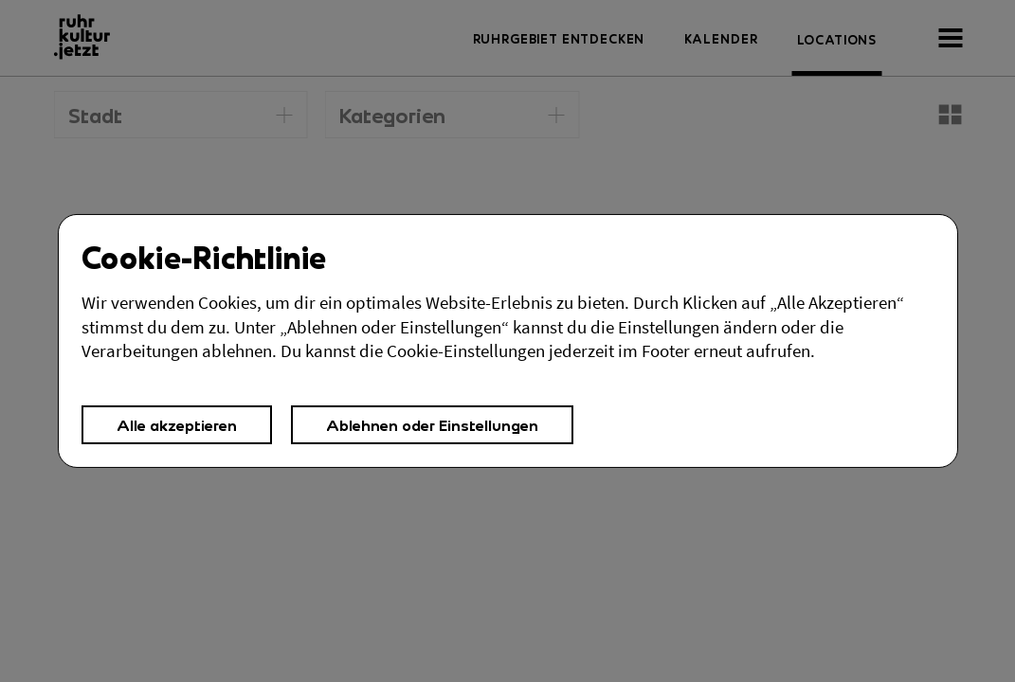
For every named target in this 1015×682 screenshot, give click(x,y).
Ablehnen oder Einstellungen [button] (432, 425)
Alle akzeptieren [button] (177, 425)
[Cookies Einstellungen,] (508, 341)
